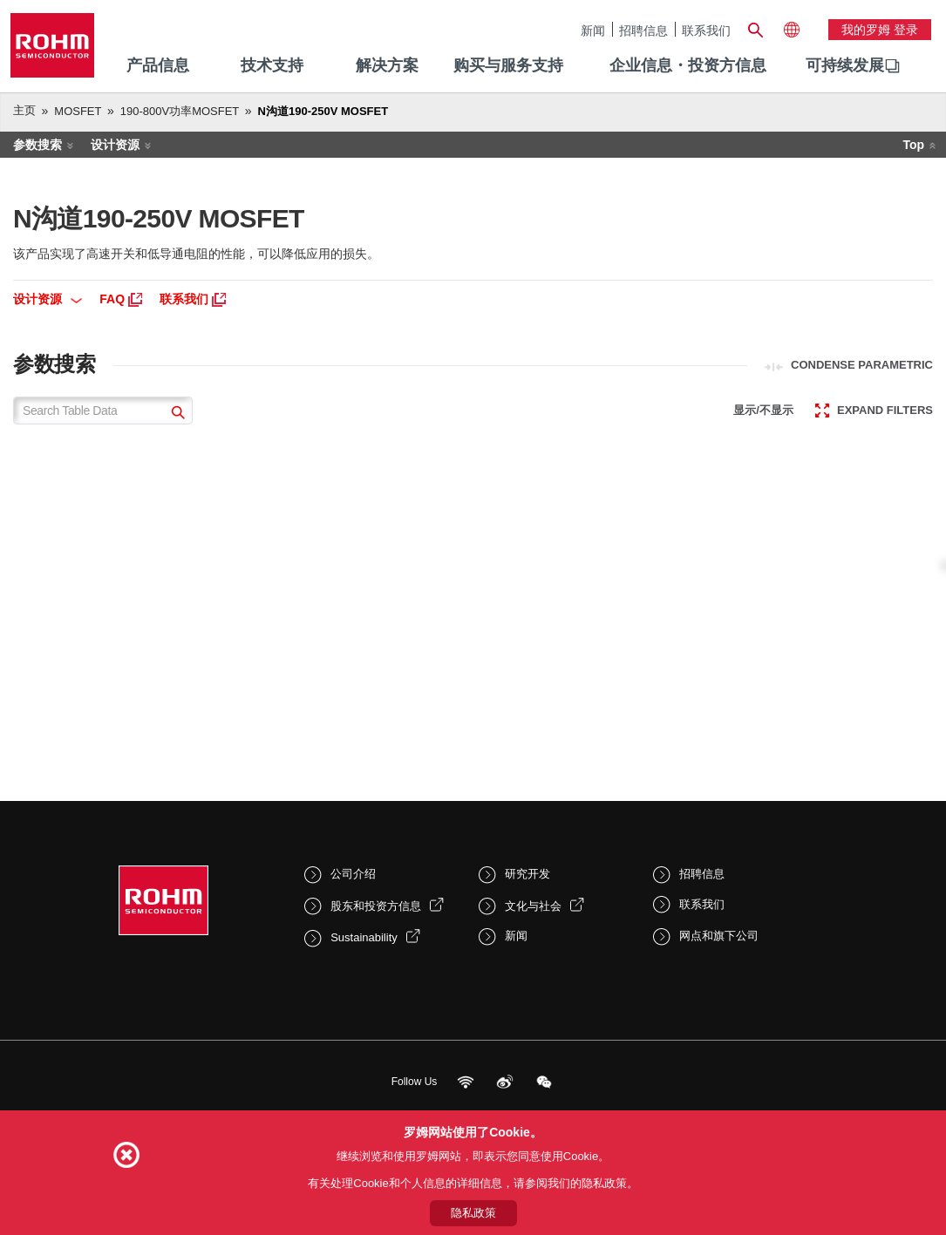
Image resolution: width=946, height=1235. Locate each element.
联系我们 (706, 30)
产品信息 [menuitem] (157, 65)
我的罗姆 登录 (879, 30)
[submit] (176, 414)
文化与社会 (533, 906)
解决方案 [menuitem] (387, 65)
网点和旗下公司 (719, 935)
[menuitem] (845, 66)
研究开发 (527, 873)
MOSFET (77, 111)
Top (913, 145)
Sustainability (364, 937)
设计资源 (115, 145)
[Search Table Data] (103, 410)
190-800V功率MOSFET (180, 111)
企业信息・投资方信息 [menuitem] (687, 65)
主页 (24, 110)
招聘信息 (643, 30)
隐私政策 (473, 1212)
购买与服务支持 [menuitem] (508, 65)
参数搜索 (37, 145)
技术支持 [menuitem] (272, 65)
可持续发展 (845, 65)
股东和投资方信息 (375, 906)
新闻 (593, 30)
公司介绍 (353, 873)
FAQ (120, 299)
